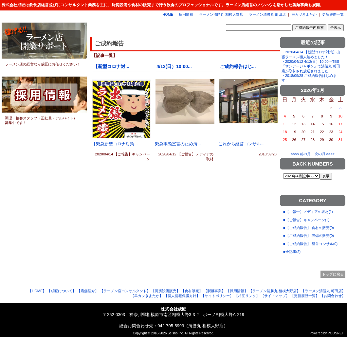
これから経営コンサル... (241, 143)
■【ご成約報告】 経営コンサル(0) (310, 244)
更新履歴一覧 (333, 14)
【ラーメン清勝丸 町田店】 (323, 291)
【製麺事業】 (214, 291)
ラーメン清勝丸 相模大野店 (221, 14)
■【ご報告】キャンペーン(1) (306, 220)
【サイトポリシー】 (217, 296)
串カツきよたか (304, 14)
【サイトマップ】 (275, 296)
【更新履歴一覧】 (304, 296)
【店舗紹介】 (88, 291)
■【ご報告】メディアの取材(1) (308, 212)
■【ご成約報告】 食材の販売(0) (308, 228)
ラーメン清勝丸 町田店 (267, 14)
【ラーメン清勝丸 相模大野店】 (274, 291)
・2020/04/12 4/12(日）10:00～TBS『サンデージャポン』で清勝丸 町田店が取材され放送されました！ (311, 66)
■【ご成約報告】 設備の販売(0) (308, 236)
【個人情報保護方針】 (182, 296)
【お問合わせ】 (332, 296)
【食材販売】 (192, 291)
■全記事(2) (292, 252)
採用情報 (186, 14)
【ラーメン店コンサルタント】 (125, 291)
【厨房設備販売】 (165, 291)
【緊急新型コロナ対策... (115, 143)
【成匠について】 (61, 291)
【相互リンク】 (247, 296)
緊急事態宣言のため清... (178, 143)
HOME (167, 14)
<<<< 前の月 (301, 154)
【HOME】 (37, 291)
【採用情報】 (237, 291)
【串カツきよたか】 (147, 296)
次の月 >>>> (325, 154)
